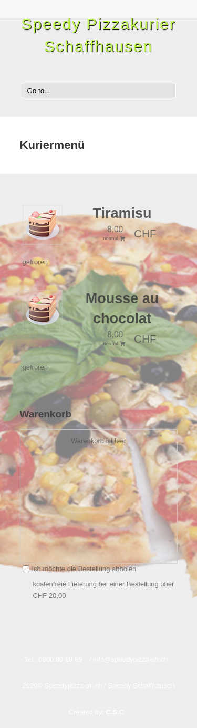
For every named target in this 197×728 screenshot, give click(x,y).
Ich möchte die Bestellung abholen (80, 569)
